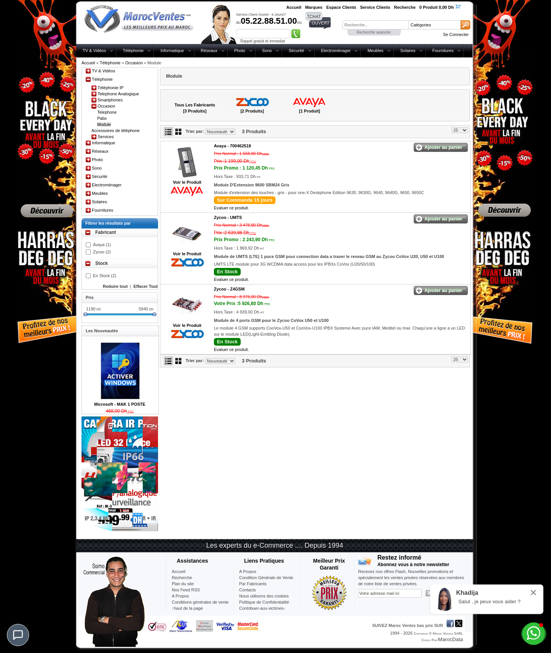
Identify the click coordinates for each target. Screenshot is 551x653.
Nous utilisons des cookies (264, 596)
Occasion (134, 62)
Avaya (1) (102, 244)
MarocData (450, 639)
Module (104, 124)
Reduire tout (115, 286)
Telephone (107, 112)
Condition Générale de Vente (266, 577)
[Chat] (18, 635)
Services (106, 136)
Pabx (102, 118)
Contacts (247, 590)
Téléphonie (133, 50)
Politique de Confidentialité (264, 602)
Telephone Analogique (118, 93)
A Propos (247, 571)
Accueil (88, 62)
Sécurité (296, 50)
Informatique (172, 50)
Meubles (375, 50)
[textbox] (375, 24)
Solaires (408, 50)
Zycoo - (228, 217)
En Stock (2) (104, 275)
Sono (267, 50)
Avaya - (232, 146)
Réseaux (209, 50)
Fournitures (443, 50)
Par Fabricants (253, 583)
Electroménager (336, 50)
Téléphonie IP (111, 87)
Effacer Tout (146, 286)
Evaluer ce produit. (231, 208)
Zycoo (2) (102, 252)
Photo (239, 50)
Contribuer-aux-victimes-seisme (262, 611)
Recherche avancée (374, 32)
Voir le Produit (187, 182)
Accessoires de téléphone (115, 130)
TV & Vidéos (94, 50)
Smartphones (110, 100)
